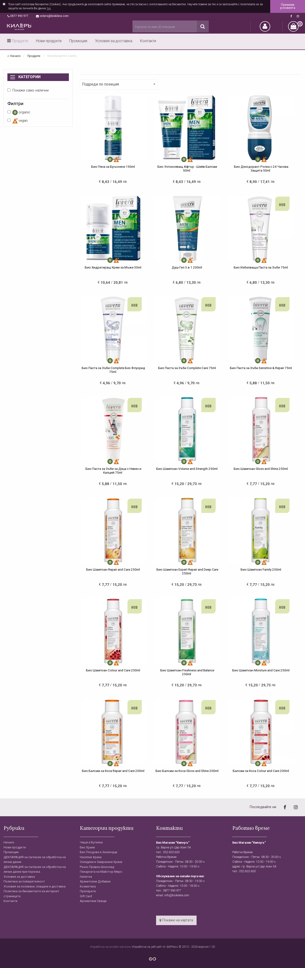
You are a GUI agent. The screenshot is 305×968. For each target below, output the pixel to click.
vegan (17, 120)
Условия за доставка (113, 41)
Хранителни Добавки (95, 881)
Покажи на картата (176, 920)
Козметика (88, 886)
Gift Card (86, 896)
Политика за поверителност (24, 881)
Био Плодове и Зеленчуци (98, 852)
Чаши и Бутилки (91, 842)
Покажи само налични (28, 90)
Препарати (88, 891)
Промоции (78, 41)
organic (18, 112)
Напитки (86, 876)
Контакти (148, 41)
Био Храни (87, 847)
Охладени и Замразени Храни (101, 862)
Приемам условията (287, 6)
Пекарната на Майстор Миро (101, 871)
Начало (15, 55)
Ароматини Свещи (93, 901)
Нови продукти (48, 41)
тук (49, 8)
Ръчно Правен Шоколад (97, 867)
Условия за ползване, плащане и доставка (35, 886)
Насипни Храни (91, 857)
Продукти (20, 41)
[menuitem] (18, 41)
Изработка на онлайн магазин (111, 946)
